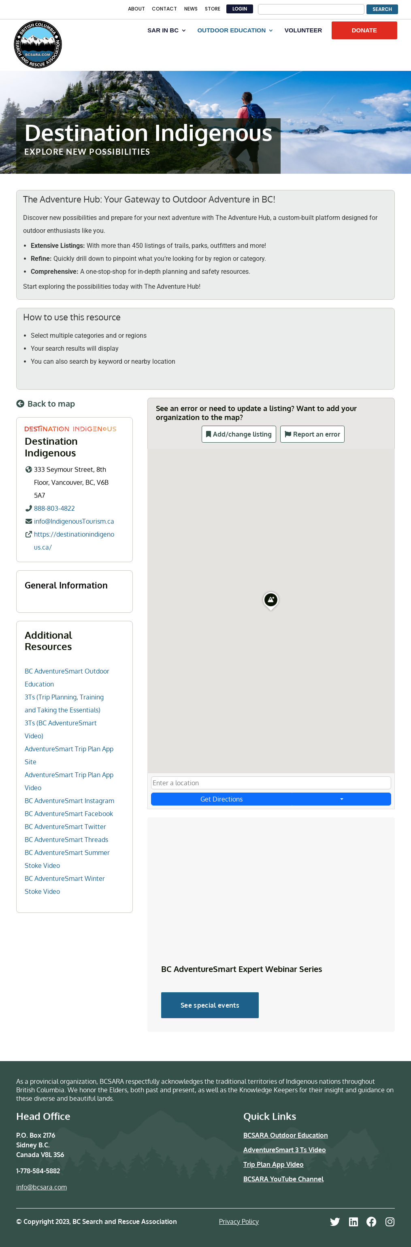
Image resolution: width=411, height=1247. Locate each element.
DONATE (364, 30)
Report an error (316, 434)
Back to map (51, 403)
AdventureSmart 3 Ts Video (284, 1150)
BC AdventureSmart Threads (66, 840)
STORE (212, 9)
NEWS (191, 9)
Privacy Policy (239, 1221)
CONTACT (164, 9)
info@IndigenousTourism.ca (74, 521)
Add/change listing (242, 434)
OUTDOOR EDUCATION (231, 31)
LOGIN (239, 8)
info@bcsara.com (41, 1187)
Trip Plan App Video (273, 1164)
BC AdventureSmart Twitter (65, 827)
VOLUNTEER (303, 31)
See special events (210, 1005)
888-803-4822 (54, 508)
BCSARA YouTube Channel (283, 1179)
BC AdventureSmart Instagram (69, 801)
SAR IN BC (163, 31)
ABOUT (136, 9)
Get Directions (221, 799)
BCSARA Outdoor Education (285, 1135)
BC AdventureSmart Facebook (69, 814)
